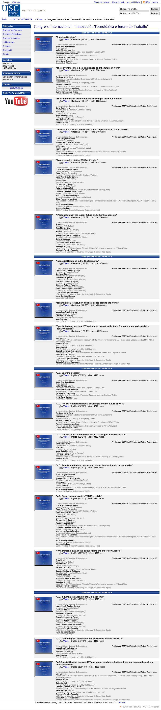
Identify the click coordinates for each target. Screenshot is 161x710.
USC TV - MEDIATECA (22, 19)
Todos (40, 19)
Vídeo (66, 39)
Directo (6, 54)
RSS (147, 2)
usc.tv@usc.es (16, 88)
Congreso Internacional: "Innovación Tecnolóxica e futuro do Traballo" (81, 19)
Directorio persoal (101, 2)
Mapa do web (118, 2)
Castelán (16, 2)
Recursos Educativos (12, 34)
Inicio (4, 19)
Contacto (122, 702)
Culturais (6, 46)
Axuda (155, 2)
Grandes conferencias (12, 30)
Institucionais (8, 42)
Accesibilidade (133, 2)
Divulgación (8, 50)
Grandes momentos (11, 38)
